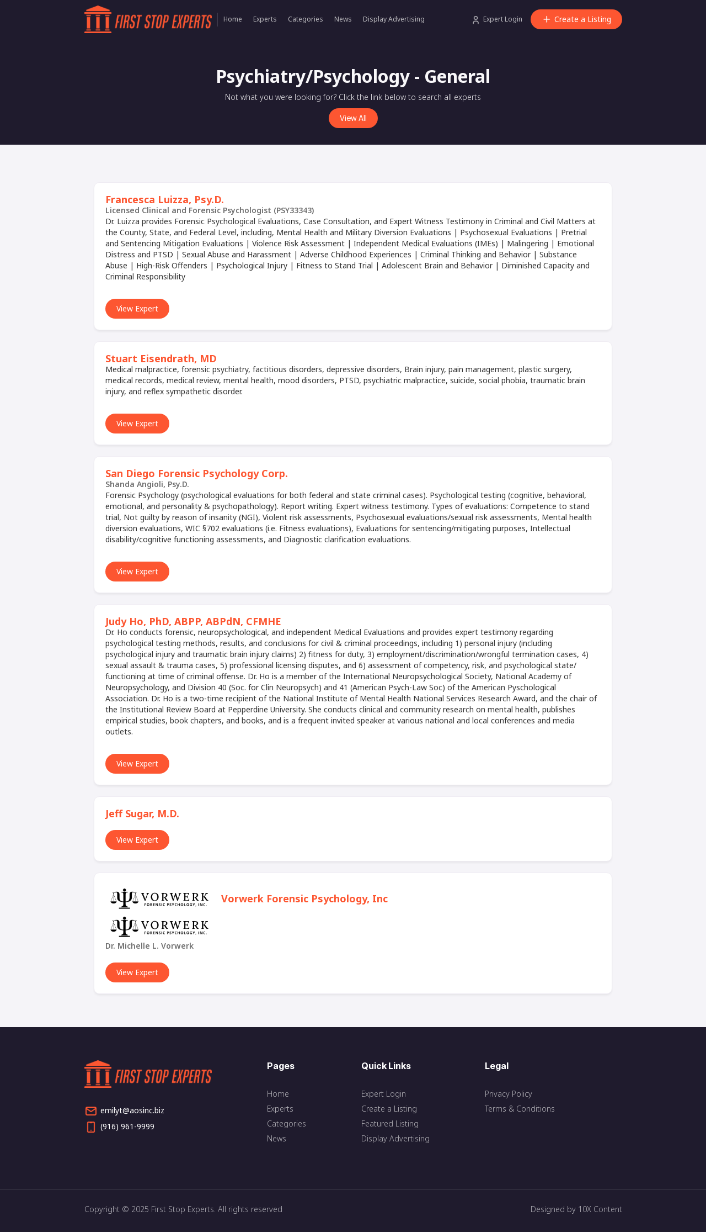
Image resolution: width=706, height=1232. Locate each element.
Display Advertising (394, 19)
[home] (151, 19)
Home (232, 19)
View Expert (137, 308)
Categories (305, 19)
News (343, 19)
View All (353, 118)
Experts (265, 19)
